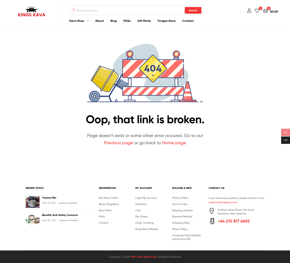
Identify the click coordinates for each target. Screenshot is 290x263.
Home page (174, 142)
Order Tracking (144, 222)
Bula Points (105, 210)
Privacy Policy (180, 197)
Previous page (118, 142)
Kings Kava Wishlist (146, 228)
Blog (113, 21)
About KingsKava (109, 204)
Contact (188, 21)
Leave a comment (68, 202)
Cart (138, 210)
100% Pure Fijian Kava (144, 256)
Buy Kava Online (108, 197)
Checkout (141, 204)
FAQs (127, 21)
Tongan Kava (166, 21)
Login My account (146, 197)
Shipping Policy (181, 222)
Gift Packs (144, 21)
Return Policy (179, 228)
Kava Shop (76, 21)
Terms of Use (179, 204)
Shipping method (182, 210)
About (99, 21)
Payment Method (182, 216)
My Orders (141, 216)
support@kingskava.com (223, 202)
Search (193, 10)
